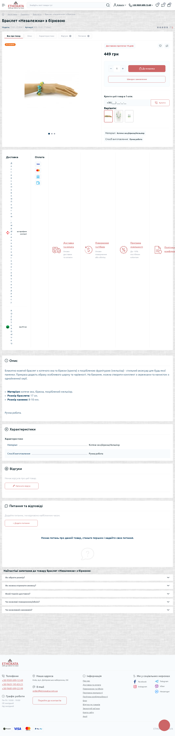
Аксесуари (12, 14)
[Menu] (3, 5)
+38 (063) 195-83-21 (12, 684)
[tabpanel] (52, 89)
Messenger (162, 691)
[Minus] (111, 68)
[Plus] (122, 68)
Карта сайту (88, 712)
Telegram (161, 681)
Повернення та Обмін (93, 689)
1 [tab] (49, 134)
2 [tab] (52, 133)
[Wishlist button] (160, 45)
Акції (85, 716)
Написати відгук (21, 486)
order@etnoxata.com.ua (45, 691)
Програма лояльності (93, 693)
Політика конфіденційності (95, 697)
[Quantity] (117, 68)
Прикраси (25, 14)
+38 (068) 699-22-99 (12, 688)
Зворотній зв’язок (91, 708)
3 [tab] (54, 133)
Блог (85, 700)
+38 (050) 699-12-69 (12, 680)
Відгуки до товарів (91, 704)
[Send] (160, 103)
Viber (160, 686)
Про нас (86, 681)
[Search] (108, 5)
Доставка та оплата (92, 685)
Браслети (37, 14)
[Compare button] (167, 46)
